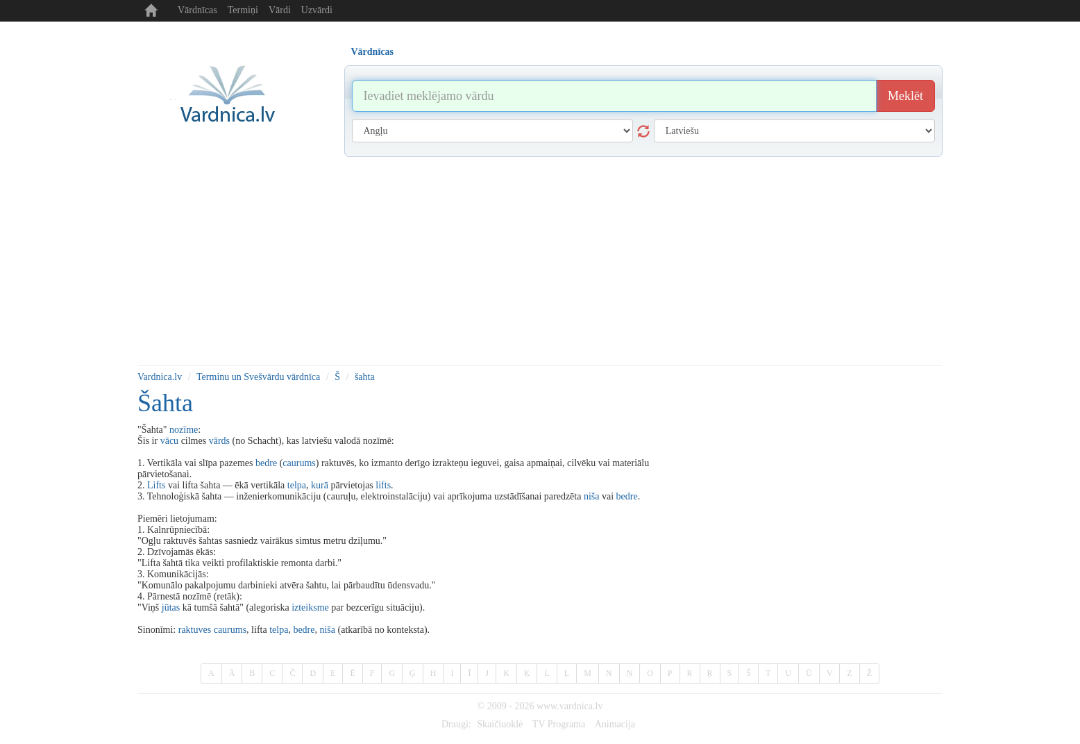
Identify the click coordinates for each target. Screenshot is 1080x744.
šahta (365, 377)
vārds (219, 441)
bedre (266, 463)
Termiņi (243, 10)
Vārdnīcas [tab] (372, 52)
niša (592, 496)
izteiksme (310, 607)
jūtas (171, 607)
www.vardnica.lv (570, 706)
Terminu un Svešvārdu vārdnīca (258, 377)
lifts (383, 485)
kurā (319, 485)
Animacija (615, 724)
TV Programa (558, 724)
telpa (296, 485)
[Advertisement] (540, 261)
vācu (169, 441)
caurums (298, 463)
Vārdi (280, 10)
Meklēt (905, 96)
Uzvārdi (316, 10)
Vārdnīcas (197, 10)
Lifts (156, 485)
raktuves (194, 630)
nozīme (183, 429)
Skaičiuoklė (500, 724)
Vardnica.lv (159, 377)
